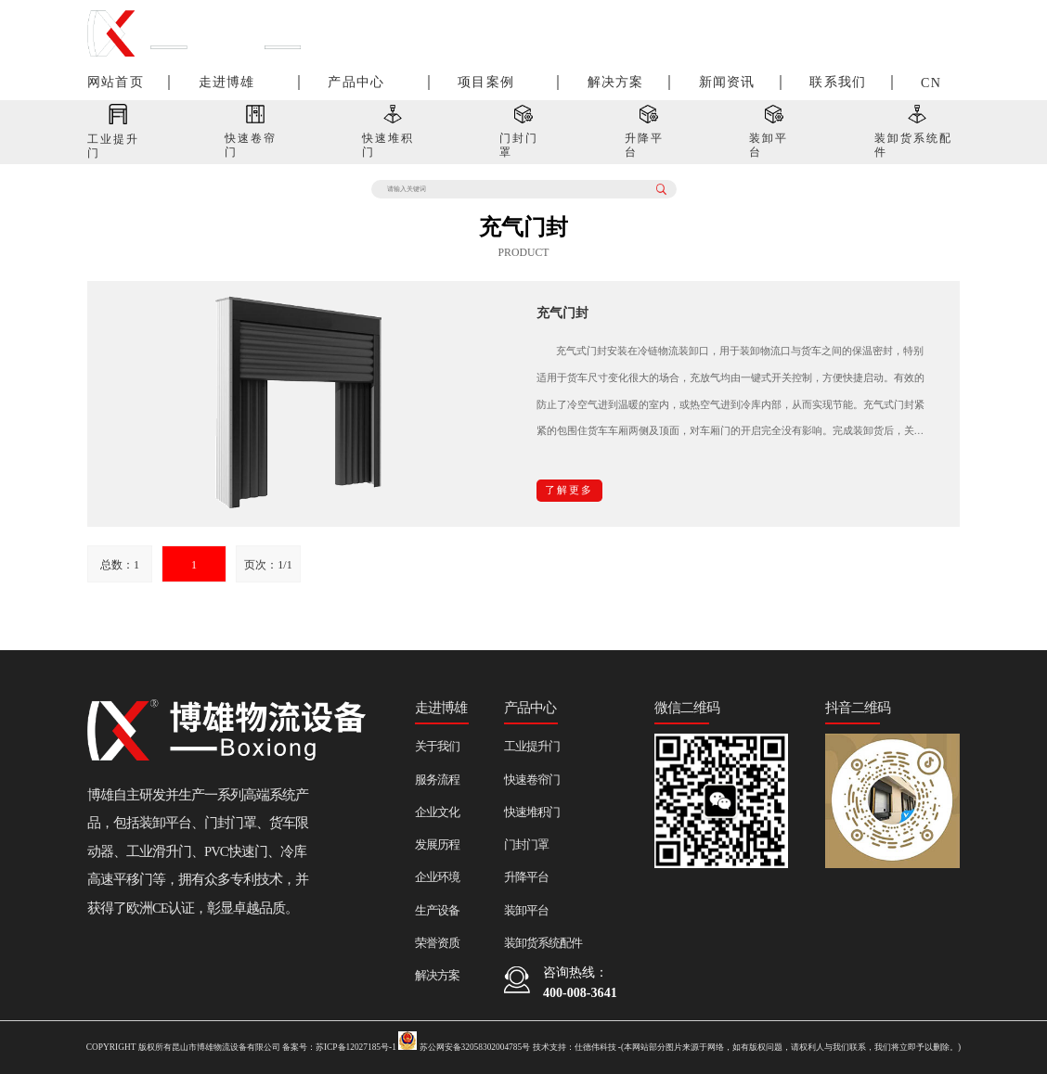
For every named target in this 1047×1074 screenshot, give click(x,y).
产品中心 (356, 82)
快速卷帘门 (532, 779)
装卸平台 (526, 910)
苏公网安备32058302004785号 (464, 1047)
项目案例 (486, 82)
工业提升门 (532, 746)
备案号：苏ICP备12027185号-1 (339, 1047)
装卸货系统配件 (543, 943)
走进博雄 (227, 82)
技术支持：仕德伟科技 (574, 1047)
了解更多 (569, 490)
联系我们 (837, 82)
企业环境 (437, 877)
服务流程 (437, 779)
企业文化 (437, 812)
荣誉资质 (437, 943)
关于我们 (437, 746)
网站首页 (115, 82)
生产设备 (437, 910)
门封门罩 (526, 844)
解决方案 (616, 82)
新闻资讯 (727, 82)
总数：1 (119, 564)
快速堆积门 (532, 812)
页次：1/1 (267, 564)
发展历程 (437, 844)
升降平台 (526, 877)
